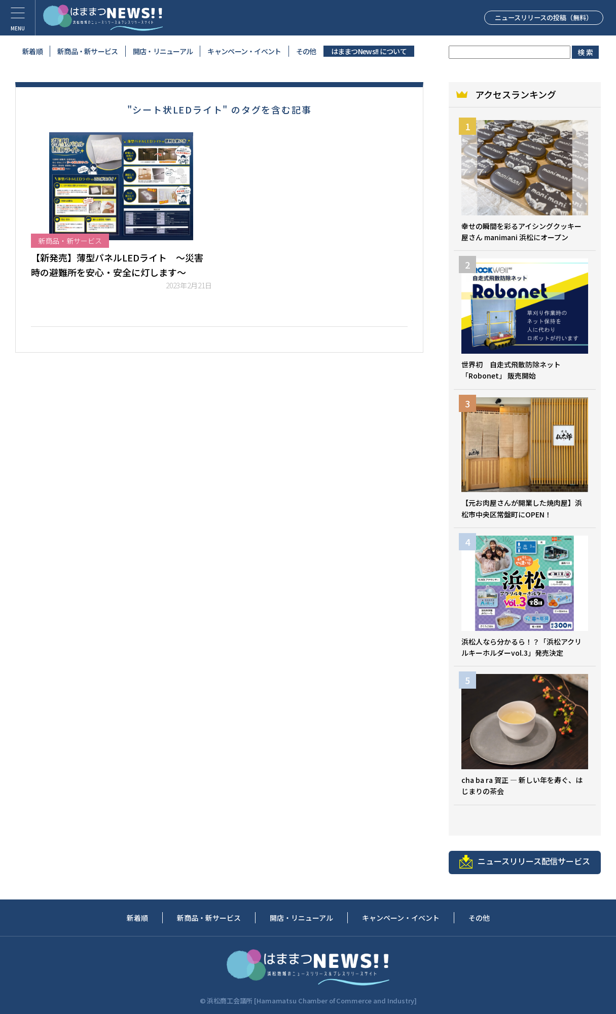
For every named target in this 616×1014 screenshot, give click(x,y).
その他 (306, 51)
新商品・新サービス (87, 51)
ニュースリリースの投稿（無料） (532, 17)
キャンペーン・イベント (244, 51)
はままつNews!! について (369, 51)
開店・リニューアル (163, 51)
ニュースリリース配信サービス (524, 862)
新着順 (32, 51)
